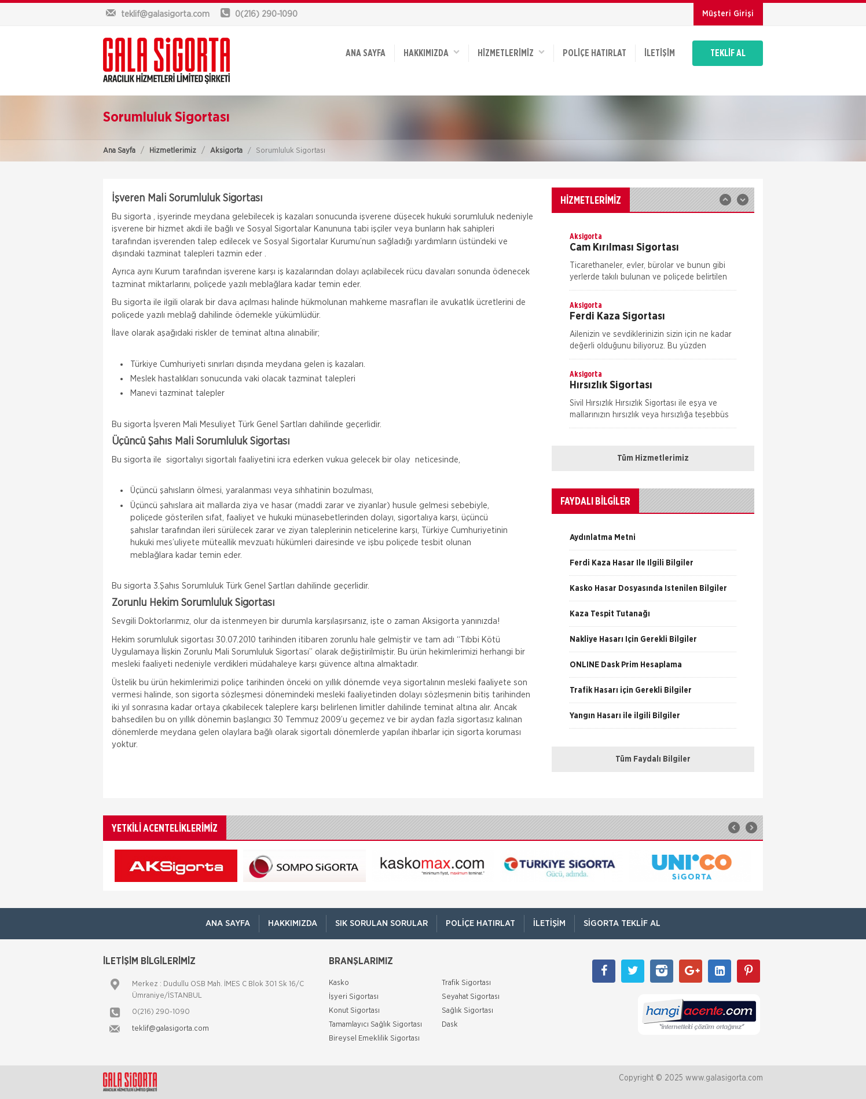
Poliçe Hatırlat (594, 53)
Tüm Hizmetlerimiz (653, 458)
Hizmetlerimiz (172, 151)
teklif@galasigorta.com (170, 1028)
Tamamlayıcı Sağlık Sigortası (375, 1024)
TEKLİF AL (728, 53)
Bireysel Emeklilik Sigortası (374, 1038)
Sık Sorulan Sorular (381, 923)
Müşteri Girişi (728, 14)
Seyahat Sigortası (471, 997)
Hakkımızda (431, 52)
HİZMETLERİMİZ (511, 52)
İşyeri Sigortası (354, 997)
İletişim (659, 53)
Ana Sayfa (119, 151)
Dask (450, 1024)
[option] (653, 260)
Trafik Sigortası (466, 983)
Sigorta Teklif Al (622, 923)
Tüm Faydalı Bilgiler (653, 759)
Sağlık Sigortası (467, 1011)
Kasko (339, 983)
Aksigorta (226, 151)
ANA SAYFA (366, 53)
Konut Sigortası (354, 1011)
